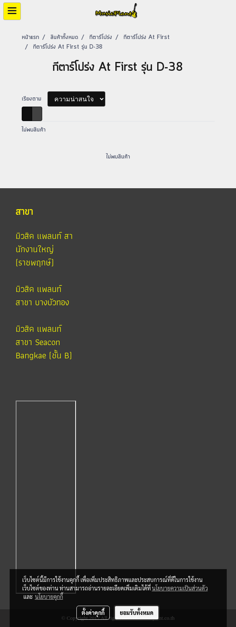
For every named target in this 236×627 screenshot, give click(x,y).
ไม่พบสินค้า (33, 129)
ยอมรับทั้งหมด (137, 612)
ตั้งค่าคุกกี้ (93, 612)
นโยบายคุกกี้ (49, 596)
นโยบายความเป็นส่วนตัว (180, 588)
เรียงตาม (34, 99)
